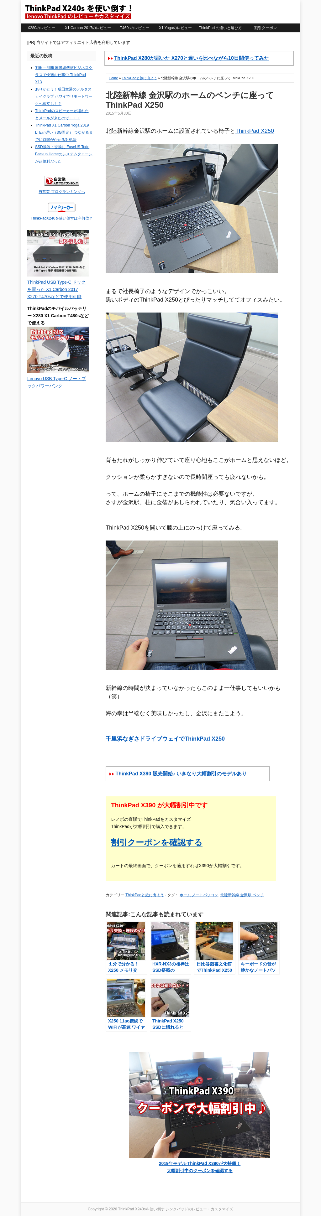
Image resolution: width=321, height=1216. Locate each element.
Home (113, 78)
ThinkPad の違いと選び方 (220, 28)
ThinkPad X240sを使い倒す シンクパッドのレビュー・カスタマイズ (78, 11)
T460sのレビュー (134, 28)
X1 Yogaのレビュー (175, 28)
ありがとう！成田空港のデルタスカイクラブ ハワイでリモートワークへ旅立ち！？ (63, 96)
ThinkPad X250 (254, 131)
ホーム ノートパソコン (199, 895)
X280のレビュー (41, 28)
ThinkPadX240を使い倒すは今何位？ (62, 218)
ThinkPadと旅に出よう (139, 78)
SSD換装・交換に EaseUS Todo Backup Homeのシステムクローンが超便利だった (63, 154)
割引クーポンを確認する (157, 842)
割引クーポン (265, 28)
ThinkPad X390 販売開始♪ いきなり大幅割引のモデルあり (181, 773)
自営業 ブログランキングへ (62, 191)
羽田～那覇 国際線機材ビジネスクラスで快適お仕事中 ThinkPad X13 (63, 74)
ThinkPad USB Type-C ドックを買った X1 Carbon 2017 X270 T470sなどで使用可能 (56, 289)
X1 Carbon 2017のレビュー (88, 28)
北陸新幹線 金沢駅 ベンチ (242, 895)
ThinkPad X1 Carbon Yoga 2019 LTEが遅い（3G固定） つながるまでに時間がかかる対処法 (64, 132)
